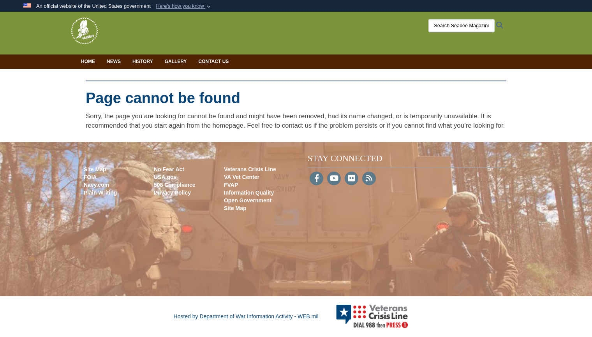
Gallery (176, 61)
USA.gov (165, 177)
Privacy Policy (172, 193)
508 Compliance (175, 185)
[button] (184, 6)
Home (88, 61)
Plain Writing (100, 193)
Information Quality (249, 193)
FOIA (90, 177)
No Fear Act (169, 169)
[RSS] (369, 179)
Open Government (247, 200)
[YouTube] (334, 179)
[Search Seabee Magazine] (454, 25)
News (114, 61)
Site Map (95, 169)
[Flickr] (351, 179)
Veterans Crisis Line (250, 169)
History (142, 61)
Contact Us (214, 61)
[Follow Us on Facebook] (316, 179)
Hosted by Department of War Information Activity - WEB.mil (246, 316)
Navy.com (96, 185)
